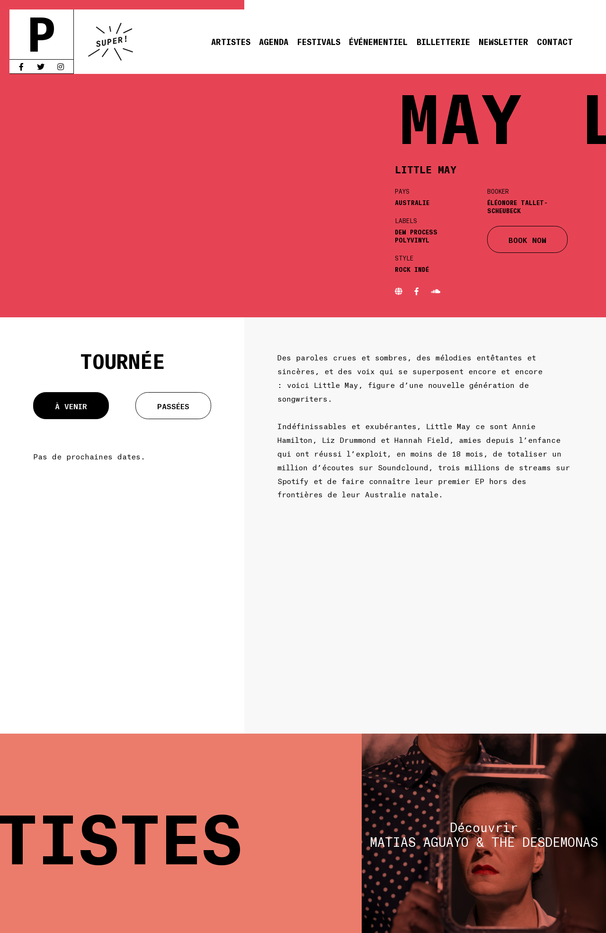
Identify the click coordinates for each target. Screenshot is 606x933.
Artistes (230, 41)
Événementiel (378, 41)
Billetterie (443, 41)
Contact (555, 41)
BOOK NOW (527, 239)
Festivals (318, 41)
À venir (71, 406)
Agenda (273, 41)
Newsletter (503, 41)
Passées (173, 406)
